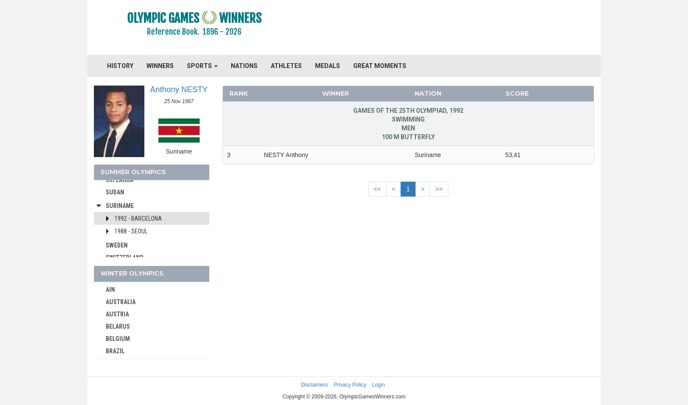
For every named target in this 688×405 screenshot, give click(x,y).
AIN (110, 289)
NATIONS (244, 65)
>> (438, 189)
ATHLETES (286, 65)
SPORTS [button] (202, 65)
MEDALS (327, 65)
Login (378, 385)
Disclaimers (314, 385)
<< (377, 189)
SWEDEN (117, 245)
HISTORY (120, 65)
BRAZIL (115, 351)
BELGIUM (118, 338)
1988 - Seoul (131, 231)
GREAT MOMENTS (379, 65)
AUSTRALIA (121, 301)
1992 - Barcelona (138, 218)
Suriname (120, 205)
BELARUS (118, 326)
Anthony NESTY (179, 89)
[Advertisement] (451, 28)
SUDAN (115, 192)
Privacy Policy (350, 385)
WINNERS (160, 65)
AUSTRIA (117, 314)
